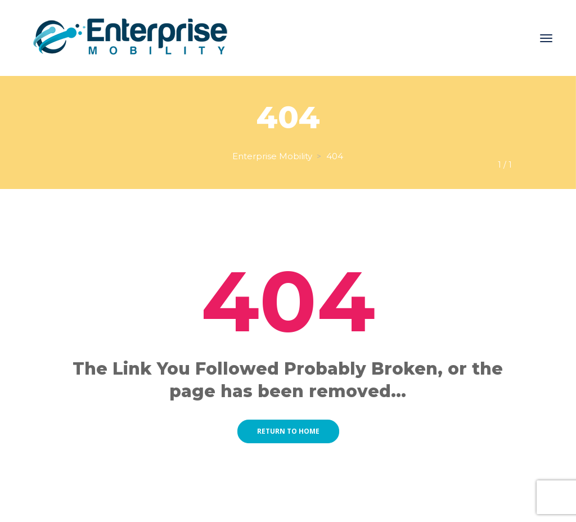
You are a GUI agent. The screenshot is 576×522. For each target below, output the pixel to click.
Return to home (288, 431)
